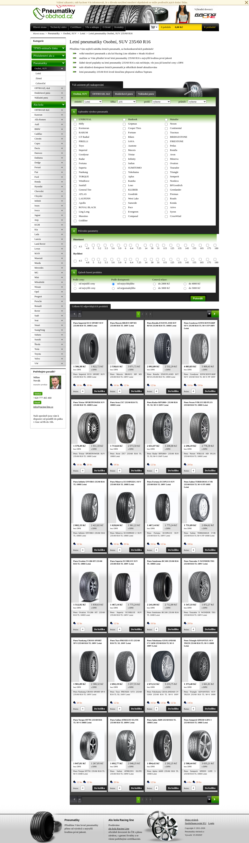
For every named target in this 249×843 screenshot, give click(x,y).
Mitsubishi (39, 282)
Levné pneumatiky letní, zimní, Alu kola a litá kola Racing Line (57, 10)
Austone (132, 145)
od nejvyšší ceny (87, 288)
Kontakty (119, 27)
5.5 (106, 248)
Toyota (38, 354)
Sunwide (132, 202)
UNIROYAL (85, 119)
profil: (147, 101)
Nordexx (174, 180)
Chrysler (38, 196)
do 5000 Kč (194, 288)
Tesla (37, 349)
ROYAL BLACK (87, 207)
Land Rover (40, 244)
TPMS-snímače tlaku (49, 47)
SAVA (131, 141)
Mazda (38, 263)
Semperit (174, 176)
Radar (82, 158)
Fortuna (83, 163)
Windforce (84, 180)
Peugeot (38, 296)
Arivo (173, 207)
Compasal (133, 216)
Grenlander (175, 189)
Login (211, 823)
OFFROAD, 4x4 (101, 93)
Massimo (83, 216)
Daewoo (38, 153)
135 (180, 248)
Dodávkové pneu (124, 93)
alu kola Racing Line (119, 828)
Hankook (132, 119)
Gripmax (132, 123)
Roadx (173, 198)
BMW (37, 129)
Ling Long (84, 211)
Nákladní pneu (146, 93)
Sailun (131, 163)
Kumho (131, 180)
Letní (38, 73)
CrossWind (175, 216)
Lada (37, 234)
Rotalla (173, 150)
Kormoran (84, 128)
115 (165, 248)
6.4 (131, 248)
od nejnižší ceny (87, 283)
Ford (37, 177)
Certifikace (76, 27)
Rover (37, 311)
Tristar (131, 154)
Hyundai (38, 186)
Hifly (81, 123)
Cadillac (38, 134)
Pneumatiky (49, 62)
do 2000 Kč (164, 283)
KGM (37, 224)
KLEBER (133, 189)
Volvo (37, 358)
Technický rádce (58, 27)
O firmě (107, 27)
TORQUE (84, 176)
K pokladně (209, 27)
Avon (172, 154)
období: (79, 101)
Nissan (38, 287)
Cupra (37, 143)
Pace (130, 207)
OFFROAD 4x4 (42, 110)
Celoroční (40, 83)
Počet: (76, 391)
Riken (131, 136)
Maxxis (131, 150)
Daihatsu (39, 157)
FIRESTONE (176, 141)
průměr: (182, 101)
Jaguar (38, 215)
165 (202, 248)
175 (209, 248)
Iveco (37, 210)
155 (194, 248)
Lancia (38, 239)
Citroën (38, 138)
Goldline (83, 220)
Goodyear (84, 154)
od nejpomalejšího (126, 288)
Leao (130, 185)
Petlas (173, 145)
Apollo (82, 202)
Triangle (174, 172)
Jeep (37, 220)
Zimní (39, 78)
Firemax (174, 194)
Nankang (83, 172)
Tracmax (174, 132)
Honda (38, 181)
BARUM (83, 132)
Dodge (38, 162)
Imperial (83, 150)
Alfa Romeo (40, 119)
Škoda (37, 344)
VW (36, 363)
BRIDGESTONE (178, 136)
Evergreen (133, 211)
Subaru (38, 334)
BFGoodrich (176, 185)
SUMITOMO (135, 167)
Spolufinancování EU (195, 823)
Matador (174, 119)
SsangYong (40, 330)
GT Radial (84, 136)
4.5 (80, 246)
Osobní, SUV (80, 93)
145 (187, 248)
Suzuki (38, 339)
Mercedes (39, 267)
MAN (37, 253)
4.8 (87, 248)
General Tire (85, 189)
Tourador (174, 167)
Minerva (174, 158)
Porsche (38, 301)
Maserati (39, 258)
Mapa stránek (191, 819)
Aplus (131, 176)
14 (146, 248)
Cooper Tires (134, 128)
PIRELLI (83, 141)
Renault (38, 306)
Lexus (37, 248)
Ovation (174, 163)
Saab (37, 315)
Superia (83, 167)
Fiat (36, 172)
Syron (173, 211)
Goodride (132, 194)
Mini (37, 277)
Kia (36, 229)
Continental (176, 128)
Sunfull (82, 185)
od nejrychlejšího (125, 283)
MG (36, 272)
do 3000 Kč (164, 288)
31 (158, 248)
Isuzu (37, 205)
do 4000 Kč (194, 283)
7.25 (139, 248)
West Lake (133, 198)
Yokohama (133, 172)
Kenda (173, 202)
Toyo (81, 145)
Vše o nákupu (92, 27)
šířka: (113, 101)
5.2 (99, 248)
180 (216, 248)
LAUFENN (85, 198)
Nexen (173, 123)
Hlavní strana (39, 33)
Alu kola (49, 103)
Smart (37, 325)
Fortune (132, 132)
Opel (37, 291)
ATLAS (83, 194)
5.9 (119, 248)
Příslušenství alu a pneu (49, 55)
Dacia (37, 148)
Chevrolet (39, 191)
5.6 (112, 248)
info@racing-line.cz (43, 406)
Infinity (131, 158)
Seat (37, 320)
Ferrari (38, 167)
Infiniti (38, 201)
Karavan (38, 114)
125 (172, 248)
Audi (37, 124)
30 (152, 248)
